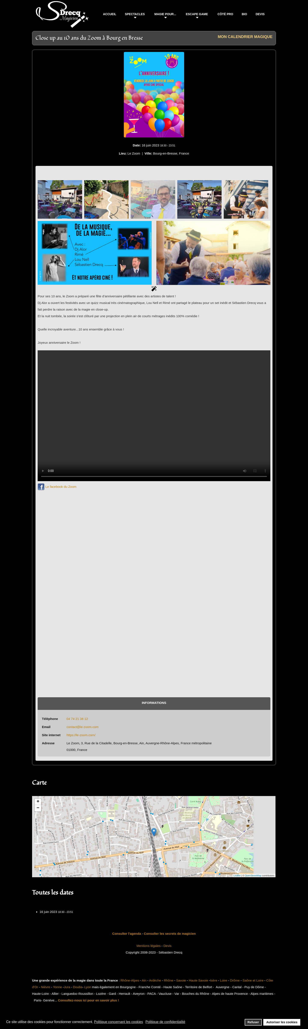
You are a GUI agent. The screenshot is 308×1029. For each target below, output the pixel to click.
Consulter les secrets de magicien (170, 933)
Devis (167, 946)
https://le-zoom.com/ (81, 735)
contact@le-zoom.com (82, 727)
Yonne (57, 987)
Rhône (168, 980)
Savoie (181, 980)
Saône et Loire (253, 980)
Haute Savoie (198, 980)
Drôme (235, 980)
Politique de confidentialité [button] (165, 1022)
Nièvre (45, 987)
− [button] (38, 808)
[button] (135, 14)
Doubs (77, 987)
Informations (154, 703)
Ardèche (155, 980)
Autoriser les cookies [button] (282, 1022)
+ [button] (38, 802)
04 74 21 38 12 (77, 719)
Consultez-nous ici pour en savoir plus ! (88, 1000)
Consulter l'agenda (126, 933)
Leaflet (237, 875)
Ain (144, 980)
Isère (213, 980)
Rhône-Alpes (130, 980)
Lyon (87, 987)
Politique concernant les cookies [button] (118, 1022)
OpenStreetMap (253, 875)
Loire (223, 980)
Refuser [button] (253, 1022)
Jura (67, 987)
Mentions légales (148, 946)
